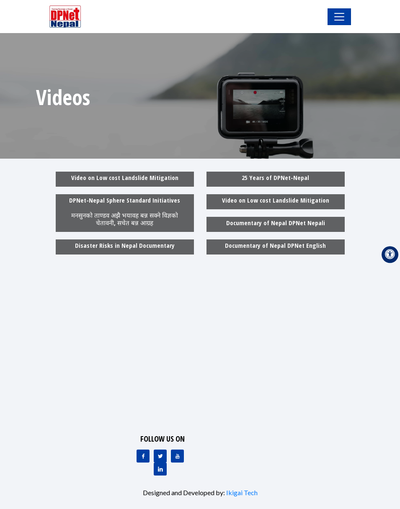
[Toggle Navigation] (339, 16)
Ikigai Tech (242, 492)
